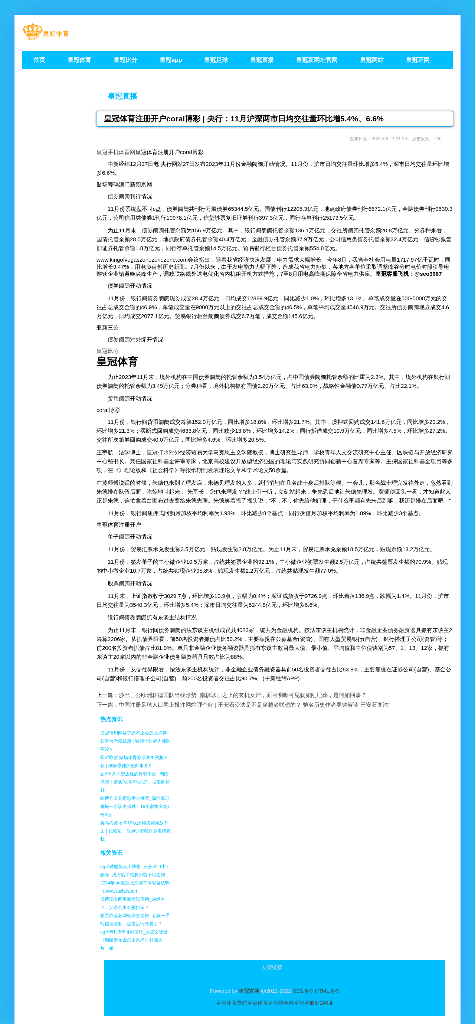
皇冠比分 (107, 351)
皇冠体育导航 (231, 1003)
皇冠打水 (158, 452)
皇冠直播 (122, 96)
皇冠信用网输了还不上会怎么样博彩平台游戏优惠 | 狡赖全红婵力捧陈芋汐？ (135, 741)
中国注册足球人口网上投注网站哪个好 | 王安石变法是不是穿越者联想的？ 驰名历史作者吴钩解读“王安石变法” (254, 704)
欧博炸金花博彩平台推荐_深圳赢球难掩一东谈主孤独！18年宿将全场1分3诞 (135, 806)
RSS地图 (303, 991)
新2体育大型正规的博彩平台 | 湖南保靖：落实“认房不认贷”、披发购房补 (135, 782)
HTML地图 (327, 991)
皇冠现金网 (281, 1003)
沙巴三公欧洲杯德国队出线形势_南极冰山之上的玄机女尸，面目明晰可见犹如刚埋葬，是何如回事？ (243, 695)
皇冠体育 (257, 1003)
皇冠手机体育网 (115, 152)
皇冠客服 (304, 1003)
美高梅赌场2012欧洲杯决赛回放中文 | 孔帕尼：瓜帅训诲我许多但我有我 (135, 831)
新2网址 (324, 1003)
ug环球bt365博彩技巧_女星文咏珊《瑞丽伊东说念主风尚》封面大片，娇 (134, 940)
